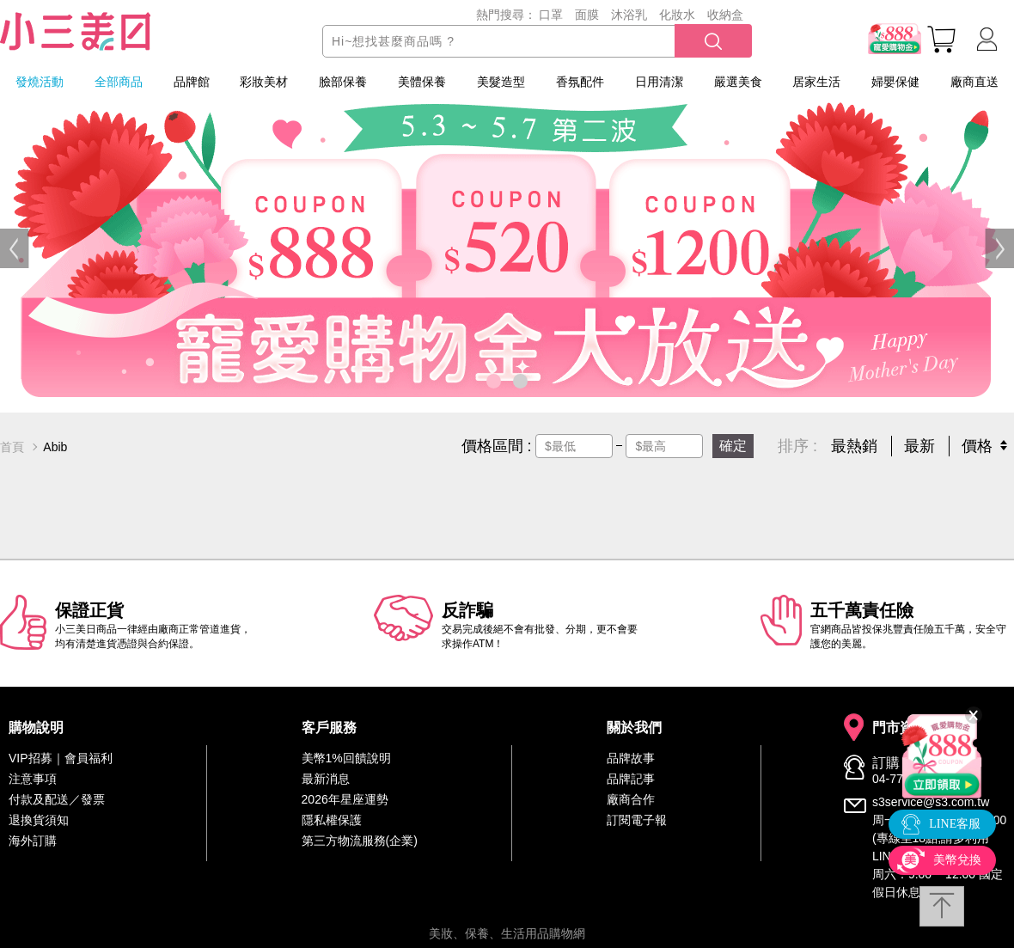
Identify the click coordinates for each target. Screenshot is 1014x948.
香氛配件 (580, 82)
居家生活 (816, 82)
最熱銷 (854, 446)
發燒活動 (39, 82)
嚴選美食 (738, 82)
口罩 (551, 15)
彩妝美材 (264, 82)
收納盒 (725, 15)
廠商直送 (974, 82)
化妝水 (677, 15)
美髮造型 (501, 82)
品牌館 (192, 82)
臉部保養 (343, 82)
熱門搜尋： (506, 15)
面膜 (587, 15)
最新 (919, 446)
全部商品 (119, 82)
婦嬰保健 (895, 82)
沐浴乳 (629, 15)
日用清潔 (659, 82)
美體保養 (422, 82)
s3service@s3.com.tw (930, 802)
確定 (733, 445)
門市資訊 (899, 728)
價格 (977, 446)
